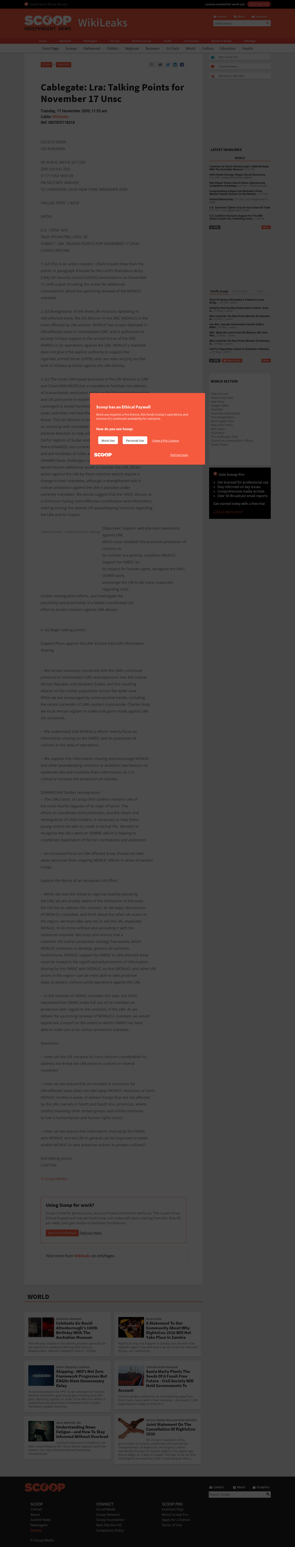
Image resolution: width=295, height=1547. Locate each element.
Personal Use (135, 440)
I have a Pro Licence (165, 440)
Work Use (108, 440)
